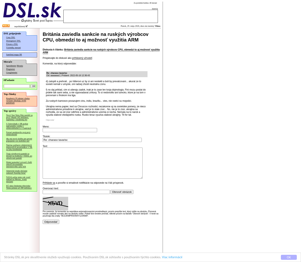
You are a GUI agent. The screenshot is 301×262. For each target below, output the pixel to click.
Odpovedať (50, 120)
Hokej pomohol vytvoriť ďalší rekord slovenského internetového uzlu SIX (19, 164)
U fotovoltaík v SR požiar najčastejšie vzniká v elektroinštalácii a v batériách (18, 126)
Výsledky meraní (13, 47)
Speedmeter (11, 66)
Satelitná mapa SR (14, 54)
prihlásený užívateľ (82, 58)
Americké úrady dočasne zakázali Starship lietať (16, 172)
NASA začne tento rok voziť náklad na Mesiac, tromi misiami (18, 179)
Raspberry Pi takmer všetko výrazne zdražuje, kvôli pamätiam (18, 100)
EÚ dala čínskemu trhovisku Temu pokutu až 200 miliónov (19, 187)
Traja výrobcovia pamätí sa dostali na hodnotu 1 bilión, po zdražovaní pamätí (19, 156)
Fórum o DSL (12, 44)
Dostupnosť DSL (13, 41)
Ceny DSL (10, 37)
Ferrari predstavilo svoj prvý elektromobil (18, 133)
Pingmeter (10, 69)
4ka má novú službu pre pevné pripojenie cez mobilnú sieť (19, 140)
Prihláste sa (49, 188)
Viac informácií (172, 258)
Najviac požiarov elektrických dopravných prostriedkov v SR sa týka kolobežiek (19, 147)
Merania (20, 66)
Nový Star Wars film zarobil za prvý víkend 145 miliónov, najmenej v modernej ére (19, 117)
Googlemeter (11, 72)
